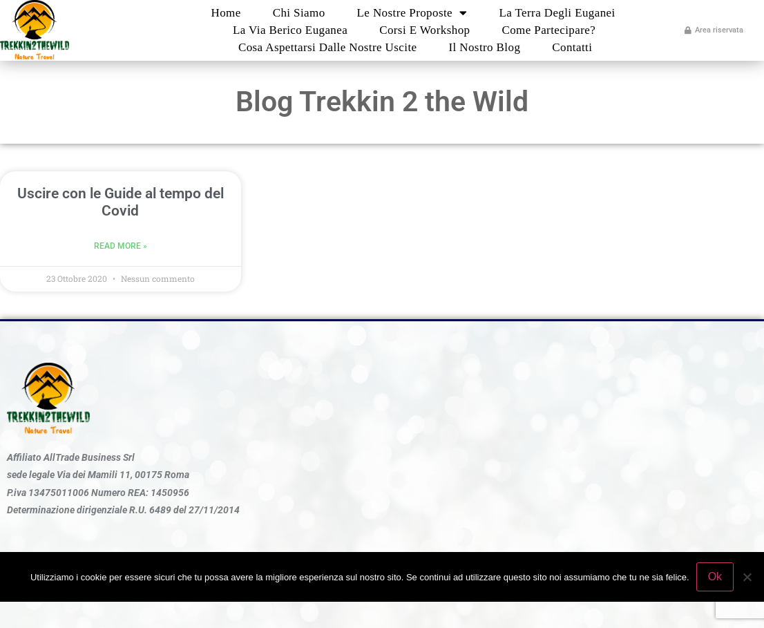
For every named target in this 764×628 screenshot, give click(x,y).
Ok (715, 576)
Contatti (572, 47)
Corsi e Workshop (424, 30)
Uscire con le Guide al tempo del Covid (120, 202)
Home (226, 12)
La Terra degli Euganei (557, 12)
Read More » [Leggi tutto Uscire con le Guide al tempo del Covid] (120, 246)
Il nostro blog (484, 47)
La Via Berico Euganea (290, 30)
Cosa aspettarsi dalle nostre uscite (327, 47)
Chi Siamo (299, 12)
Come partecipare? (548, 30)
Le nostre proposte (412, 12)
